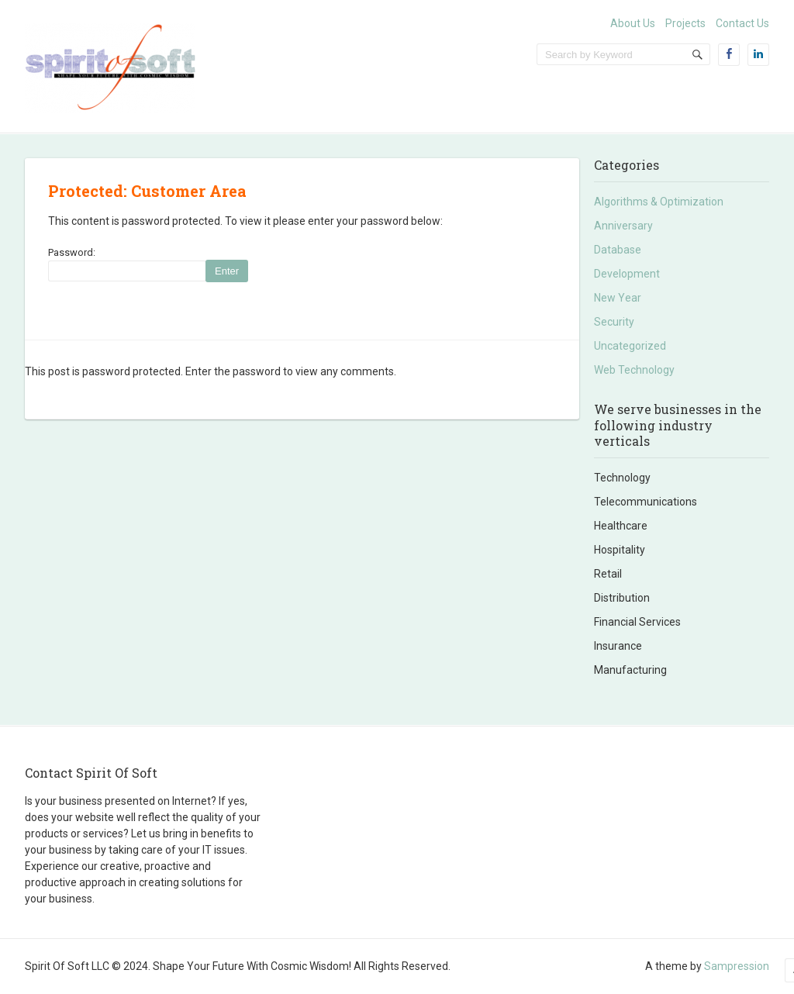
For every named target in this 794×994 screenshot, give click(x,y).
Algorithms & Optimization (658, 201)
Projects (685, 23)
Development (627, 273)
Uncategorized (630, 346)
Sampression (736, 966)
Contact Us (742, 23)
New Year (617, 298)
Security (614, 322)
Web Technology (634, 370)
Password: (121, 264)
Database (617, 249)
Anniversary (623, 225)
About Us (632, 23)
